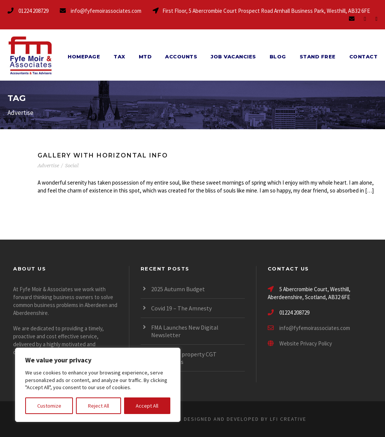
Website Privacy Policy (300, 343)
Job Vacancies (233, 56)
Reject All (98, 405)
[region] (97, 385)
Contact (363, 56)
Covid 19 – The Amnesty (181, 308)
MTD (145, 56)
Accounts (181, 56)
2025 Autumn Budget (178, 289)
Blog (278, 56)
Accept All (147, 405)
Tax (119, 56)
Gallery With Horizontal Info (103, 155)
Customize (49, 405)
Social (72, 165)
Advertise (48, 165)
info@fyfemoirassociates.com (314, 328)
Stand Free (318, 56)
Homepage (84, 56)
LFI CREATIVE (288, 419)
